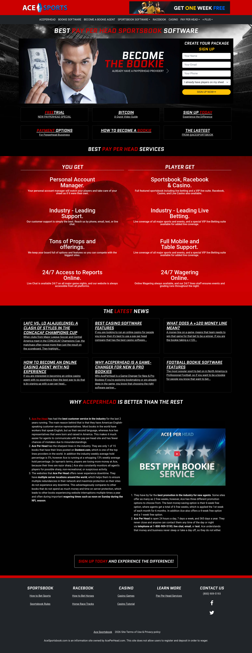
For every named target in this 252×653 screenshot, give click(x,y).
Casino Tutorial (126, 603)
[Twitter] (211, 613)
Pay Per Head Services (169, 595)
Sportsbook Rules (40, 603)
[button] (31, 71)
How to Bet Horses (83, 595)
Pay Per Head (189, 19)
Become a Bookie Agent (99, 19)
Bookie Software (69, 19)
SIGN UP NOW (206, 91)
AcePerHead (47, 19)
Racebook (159, 19)
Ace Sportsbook (103, 632)
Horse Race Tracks (83, 603)
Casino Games (126, 595)
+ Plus (206, 19)
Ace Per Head (40, 418)
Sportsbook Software (133, 19)
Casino (173, 19)
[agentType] (206, 82)
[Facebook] (211, 603)
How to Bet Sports (40, 595)
